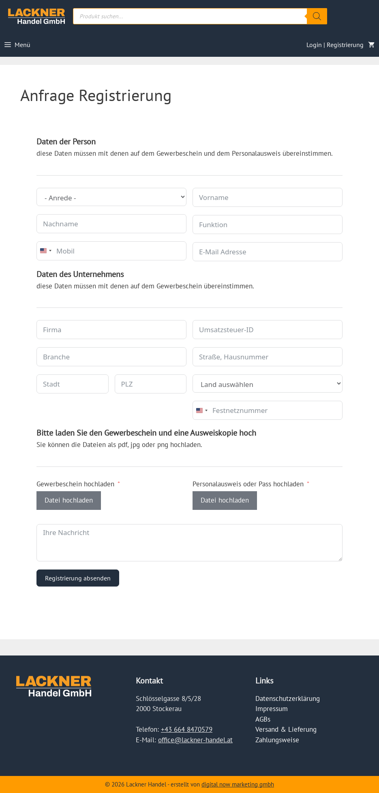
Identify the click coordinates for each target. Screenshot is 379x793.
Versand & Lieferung (286, 729)
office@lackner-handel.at (195, 739)
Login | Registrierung (335, 45)
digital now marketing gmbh (237, 784)
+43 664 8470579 (186, 729)
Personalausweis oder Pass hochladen (248, 483)
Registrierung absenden (78, 578)
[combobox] (45, 251)
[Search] (317, 16)
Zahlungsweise (277, 739)
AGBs (262, 719)
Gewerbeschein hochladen (75, 483)
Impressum (271, 708)
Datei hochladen (69, 500)
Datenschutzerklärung (287, 698)
